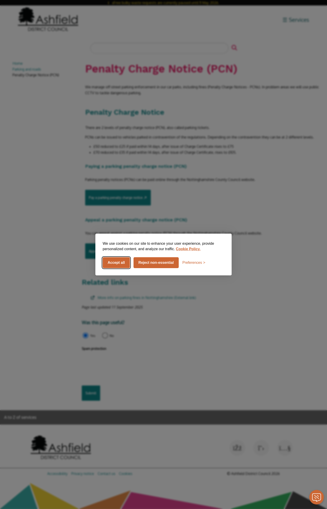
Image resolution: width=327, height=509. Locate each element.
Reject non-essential (156, 262)
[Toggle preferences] (193, 262)
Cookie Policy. (188, 249)
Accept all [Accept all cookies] (116, 262)
